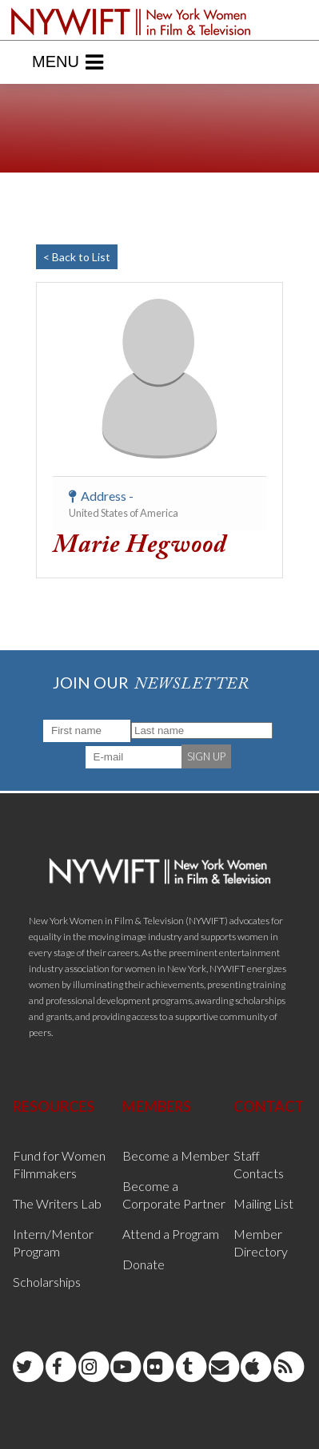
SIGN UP (206, 756)
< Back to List (76, 257)
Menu (67, 62)
